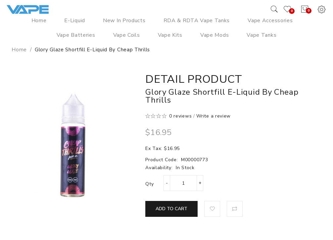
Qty (149, 184)
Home (19, 49)
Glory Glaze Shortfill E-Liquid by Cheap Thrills (92, 49)
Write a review (213, 116)
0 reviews (180, 116)
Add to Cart (171, 209)
